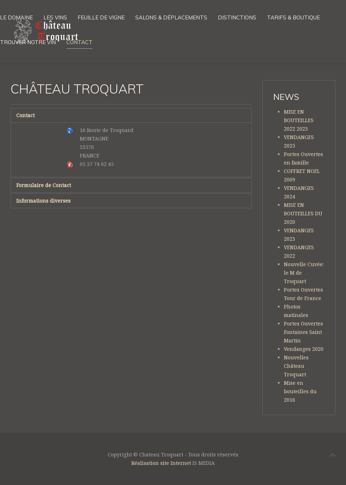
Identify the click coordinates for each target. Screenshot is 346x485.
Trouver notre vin (28, 42)
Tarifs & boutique (293, 17)
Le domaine (16, 17)
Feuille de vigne (101, 17)
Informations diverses (43, 200)
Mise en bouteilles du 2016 (300, 391)
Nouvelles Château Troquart (296, 366)
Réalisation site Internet (161, 463)
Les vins (55, 17)
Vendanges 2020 (303, 349)
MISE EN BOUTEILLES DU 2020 (303, 213)
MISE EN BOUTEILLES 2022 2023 (299, 120)
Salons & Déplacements (171, 17)
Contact (79, 42)
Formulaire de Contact (43, 185)
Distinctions (237, 17)
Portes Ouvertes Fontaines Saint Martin (303, 332)
